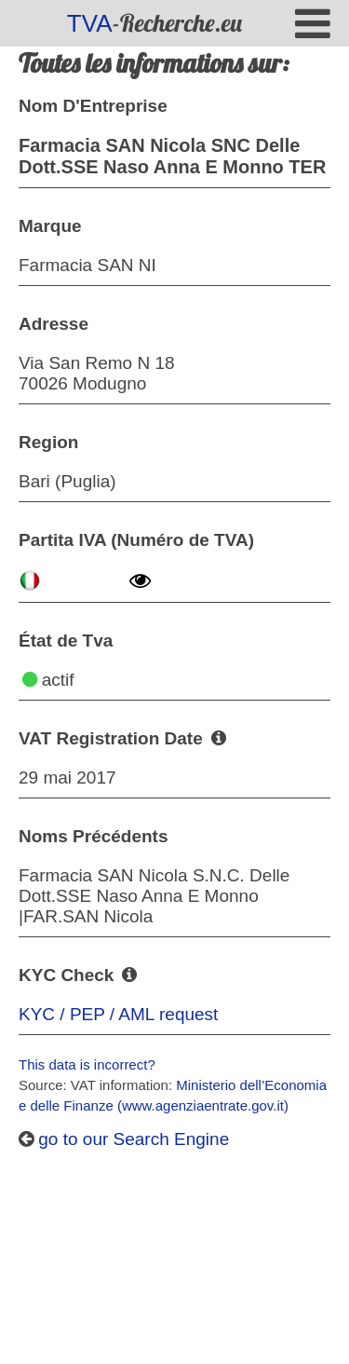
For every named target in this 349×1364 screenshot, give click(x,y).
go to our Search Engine (124, 1139)
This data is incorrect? (87, 1064)
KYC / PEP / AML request (118, 1014)
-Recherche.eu (154, 22)
